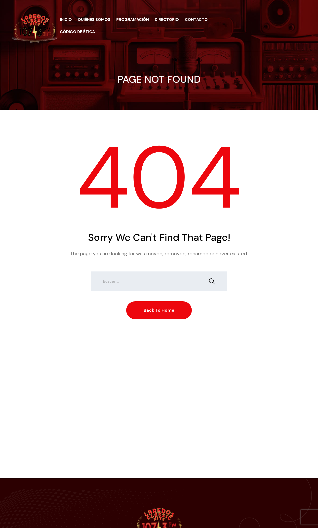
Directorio (167, 19)
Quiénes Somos (94, 19)
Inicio (66, 19)
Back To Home (159, 310)
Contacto (196, 19)
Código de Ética (77, 31)
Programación (132, 19)
